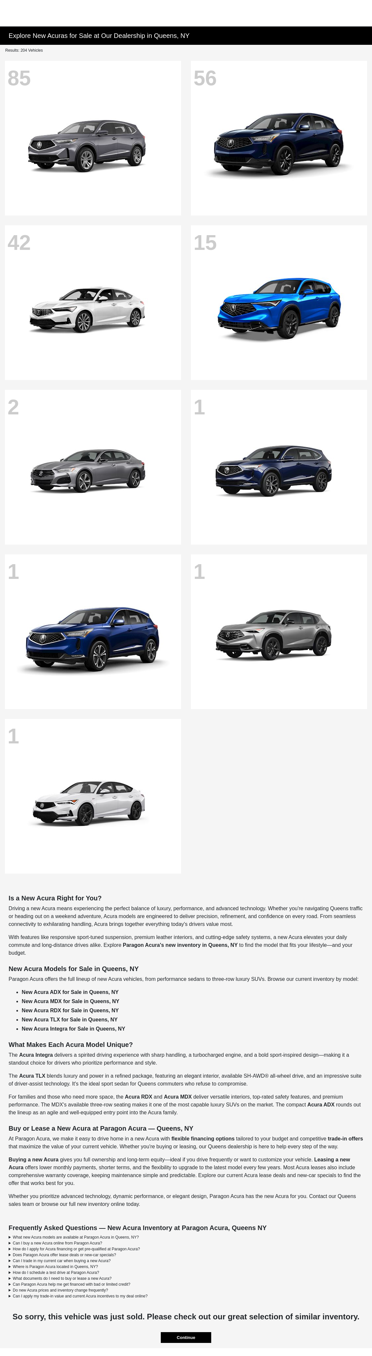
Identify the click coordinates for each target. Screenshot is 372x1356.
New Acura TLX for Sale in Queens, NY (70, 1019)
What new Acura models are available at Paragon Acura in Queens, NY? (76, 1237)
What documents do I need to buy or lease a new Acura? (62, 1278)
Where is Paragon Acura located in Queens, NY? (55, 1266)
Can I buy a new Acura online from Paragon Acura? (57, 1243)
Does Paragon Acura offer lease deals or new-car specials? (64, 1255)
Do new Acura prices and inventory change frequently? (60, 1290)
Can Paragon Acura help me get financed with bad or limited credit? (71, 1284)
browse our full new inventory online (83, 1204)
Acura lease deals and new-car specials (290, 1175)
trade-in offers (345, 1138)
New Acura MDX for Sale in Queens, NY (70, 1001)
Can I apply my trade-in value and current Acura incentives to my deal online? (80, 1296)
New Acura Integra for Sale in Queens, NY (73, 1029)
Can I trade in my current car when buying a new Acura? (62, 1261)
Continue (186, 1337)
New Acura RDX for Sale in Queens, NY (70, 1010)
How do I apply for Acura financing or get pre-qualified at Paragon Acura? (76, 1249)
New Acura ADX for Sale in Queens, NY (70, 992)
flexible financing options (203, 1138)
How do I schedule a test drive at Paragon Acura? (56, 1272)
